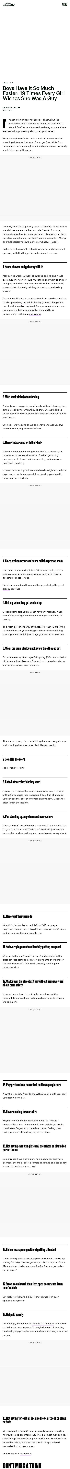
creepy (6, 588)
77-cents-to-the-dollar (42, 1323)
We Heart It (25, 1453)
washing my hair (22, 302)
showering (35, 313)
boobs (60, 1124)
